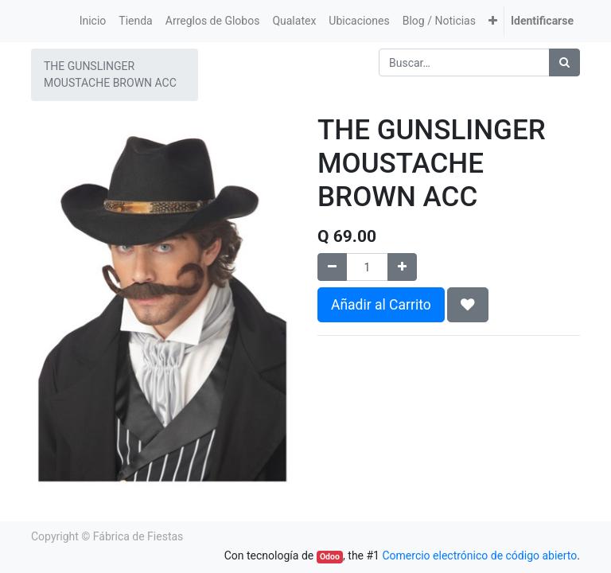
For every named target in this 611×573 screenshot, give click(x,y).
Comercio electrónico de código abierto (479, 555)
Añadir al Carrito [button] (381, 305)
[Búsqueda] (564, 62)
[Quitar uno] (332, 267)
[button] (493, 21)
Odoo (330, 557)
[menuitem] (93, 21)
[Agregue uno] (402, 267)
